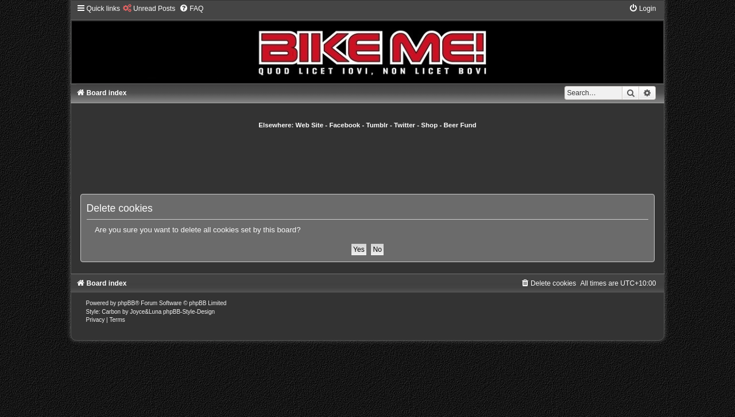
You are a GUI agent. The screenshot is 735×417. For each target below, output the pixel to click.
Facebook (344, 125)
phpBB (126, 303)
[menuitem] (149, 9)
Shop (429, 125)
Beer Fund (460, 125)
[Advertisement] (367, 161)
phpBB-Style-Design (189, 312)
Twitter (404, 125)
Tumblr (377, 125)
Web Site (310, 125)
